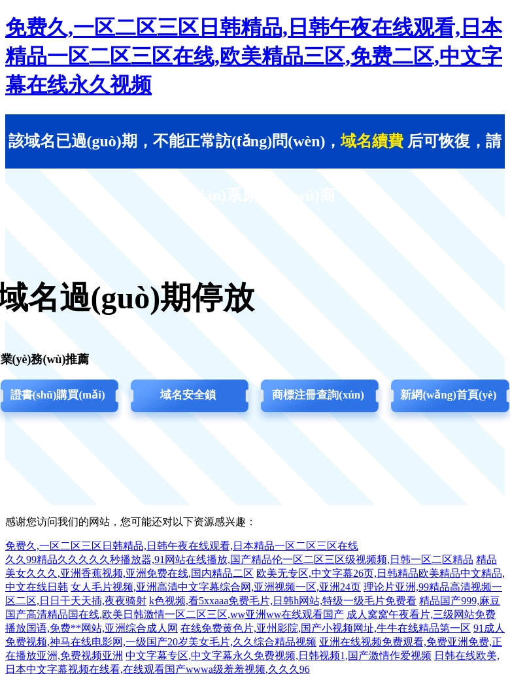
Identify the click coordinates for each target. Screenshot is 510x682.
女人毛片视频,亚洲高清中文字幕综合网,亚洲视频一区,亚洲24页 (216, 587)
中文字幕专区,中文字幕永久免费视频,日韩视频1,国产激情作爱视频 (279, 655)
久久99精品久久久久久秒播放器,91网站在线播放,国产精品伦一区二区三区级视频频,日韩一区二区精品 (239, 559)
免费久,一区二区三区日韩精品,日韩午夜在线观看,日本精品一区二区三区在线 (181, 545)
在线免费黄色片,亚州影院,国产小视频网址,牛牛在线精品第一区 (325, 628)
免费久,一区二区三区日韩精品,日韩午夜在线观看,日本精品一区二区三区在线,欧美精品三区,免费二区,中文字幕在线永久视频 (253, 56)
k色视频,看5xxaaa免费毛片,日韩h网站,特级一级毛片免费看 (282, 600)
